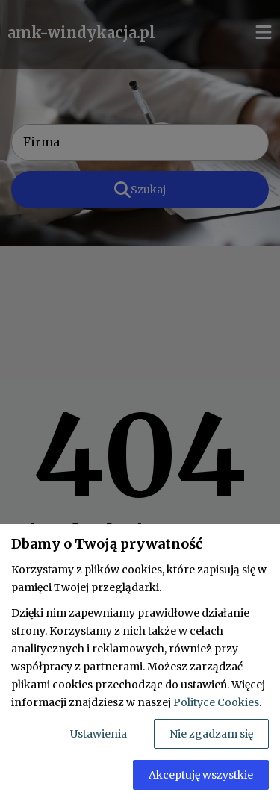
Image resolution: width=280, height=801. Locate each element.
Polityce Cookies (216, 702)
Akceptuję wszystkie (201, 775)
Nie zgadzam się (211, 734)
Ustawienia (98, 734)
